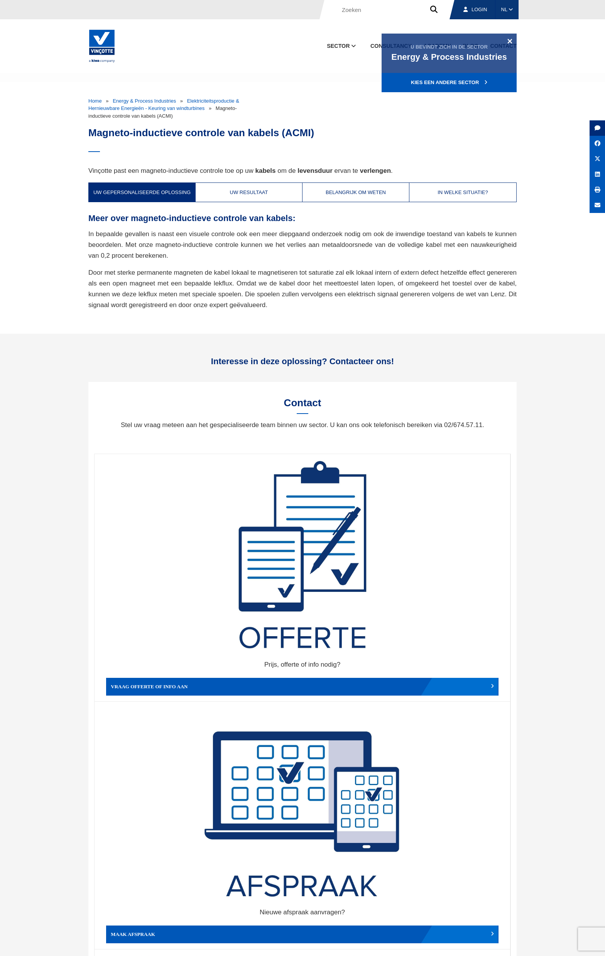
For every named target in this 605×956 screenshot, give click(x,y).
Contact (503, 907)
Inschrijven (460, 819)
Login (475, 9)
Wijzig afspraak (354, 563)
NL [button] (507, 9)
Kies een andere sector (449, 82)
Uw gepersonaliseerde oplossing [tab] (142, 192)
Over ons (371, 907)
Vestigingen (419, 907)
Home (95, 101)
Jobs (464, 907)
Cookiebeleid (463, 943)
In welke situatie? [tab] (463, 192)
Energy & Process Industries (144, 101)
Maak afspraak (250, 563)
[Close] (510, 41)
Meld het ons (354, 679)
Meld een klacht (250, 679)
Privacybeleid (497, 943)
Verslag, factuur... (458, 563)
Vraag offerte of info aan (146, 563)
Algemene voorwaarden (311, 943)
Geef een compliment (146, 679)
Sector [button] (342, 46)
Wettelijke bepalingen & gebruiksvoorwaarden (393, 943)
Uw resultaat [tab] (249, 192)
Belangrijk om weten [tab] (356, 192)
